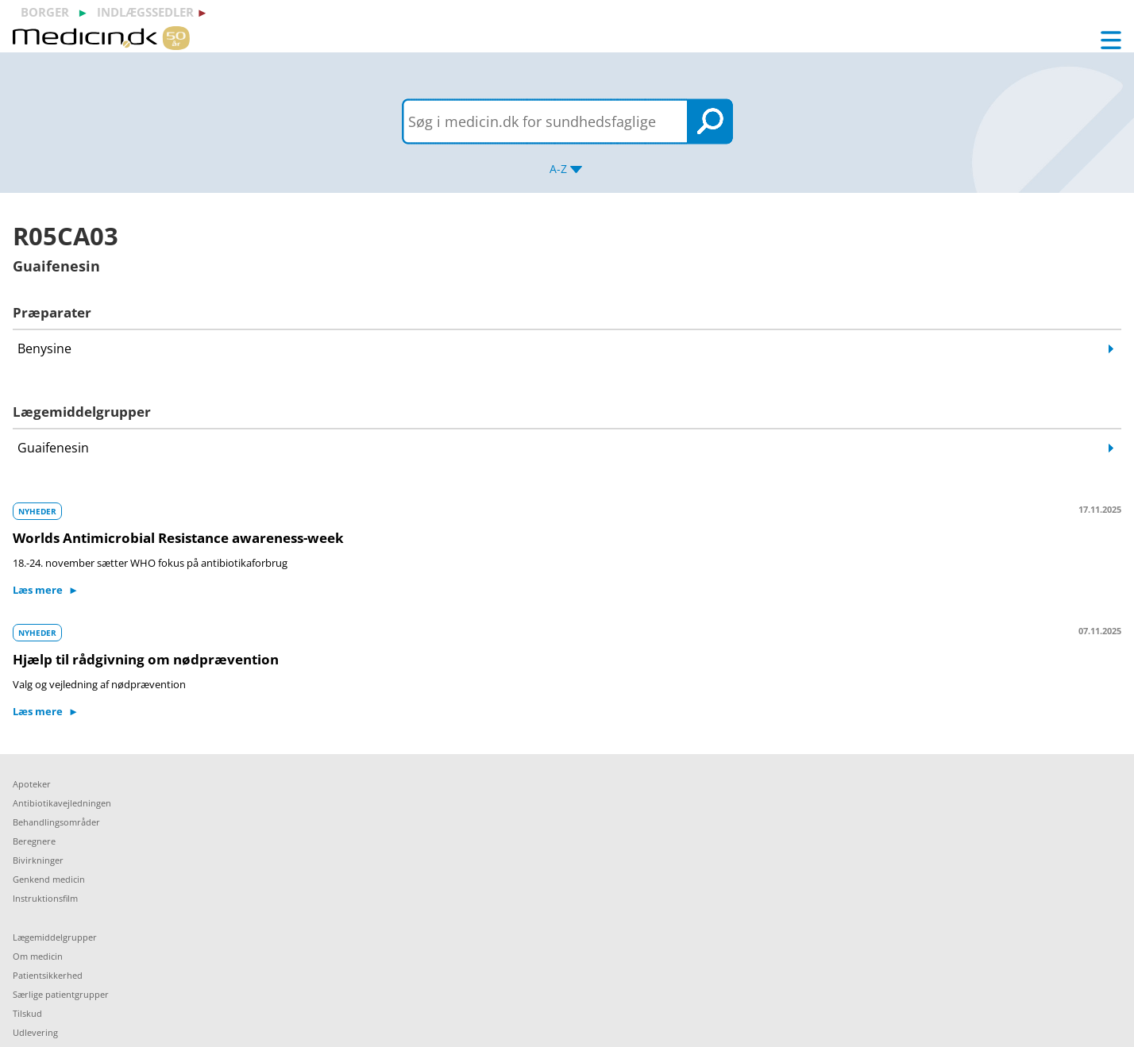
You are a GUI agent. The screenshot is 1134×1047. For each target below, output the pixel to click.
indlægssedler (145, 12)
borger (45, 12)
